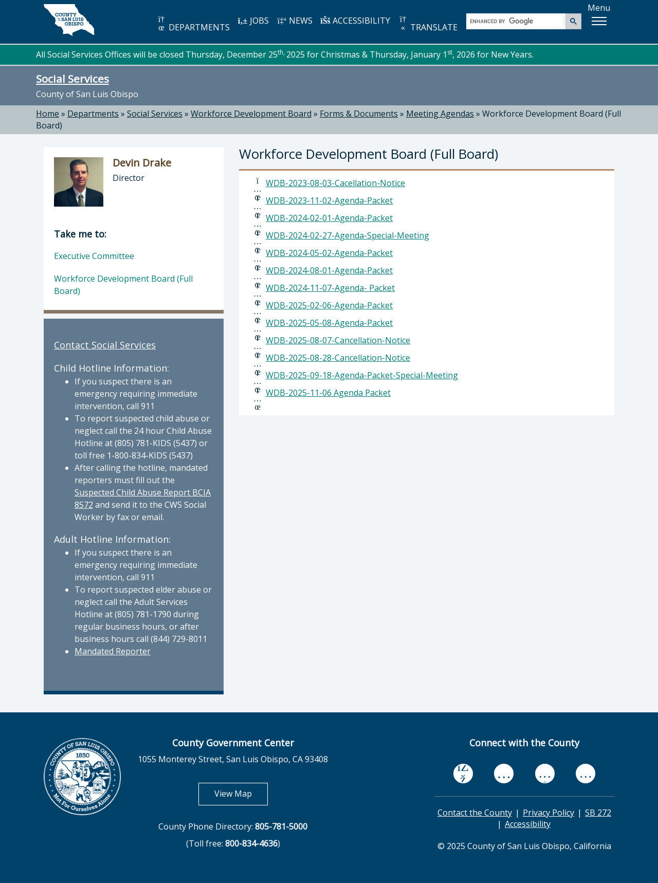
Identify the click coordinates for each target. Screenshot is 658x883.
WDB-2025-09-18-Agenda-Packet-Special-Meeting (362, 375)
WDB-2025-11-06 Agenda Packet (328, 392)
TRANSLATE (428, 23)
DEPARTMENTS (193, 23)
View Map (241, 793)
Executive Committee (94, 256)
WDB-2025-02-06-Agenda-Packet (329, 305)
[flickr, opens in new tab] (545, 773)
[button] (599, 21)
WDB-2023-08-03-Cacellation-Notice (335, 183)
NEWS (295, 20)
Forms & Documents (359, 113)
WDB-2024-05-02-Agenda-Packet (329, 253)
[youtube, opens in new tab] (504, 773)
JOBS (253, 20)
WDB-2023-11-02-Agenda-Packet (329, 200)
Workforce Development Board (251, 113)
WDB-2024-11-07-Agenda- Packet (330, 287)
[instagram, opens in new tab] (585, 773)
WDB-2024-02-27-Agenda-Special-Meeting (347, 235)
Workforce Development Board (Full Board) (123, 285)
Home (47, 113)
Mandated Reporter (113, 651)
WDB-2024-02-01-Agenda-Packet (329, 218)
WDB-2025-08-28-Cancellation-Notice (338, 357)
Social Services (72, 78)
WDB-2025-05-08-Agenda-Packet (329, 322)
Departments (93, 113)
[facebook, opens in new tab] (463, 773)
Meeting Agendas (440, 113)
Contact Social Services (105, 345)
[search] (516, 20)
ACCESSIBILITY (355, 20)
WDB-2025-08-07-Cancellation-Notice (338, 340)
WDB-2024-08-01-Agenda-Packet (329, 270)
